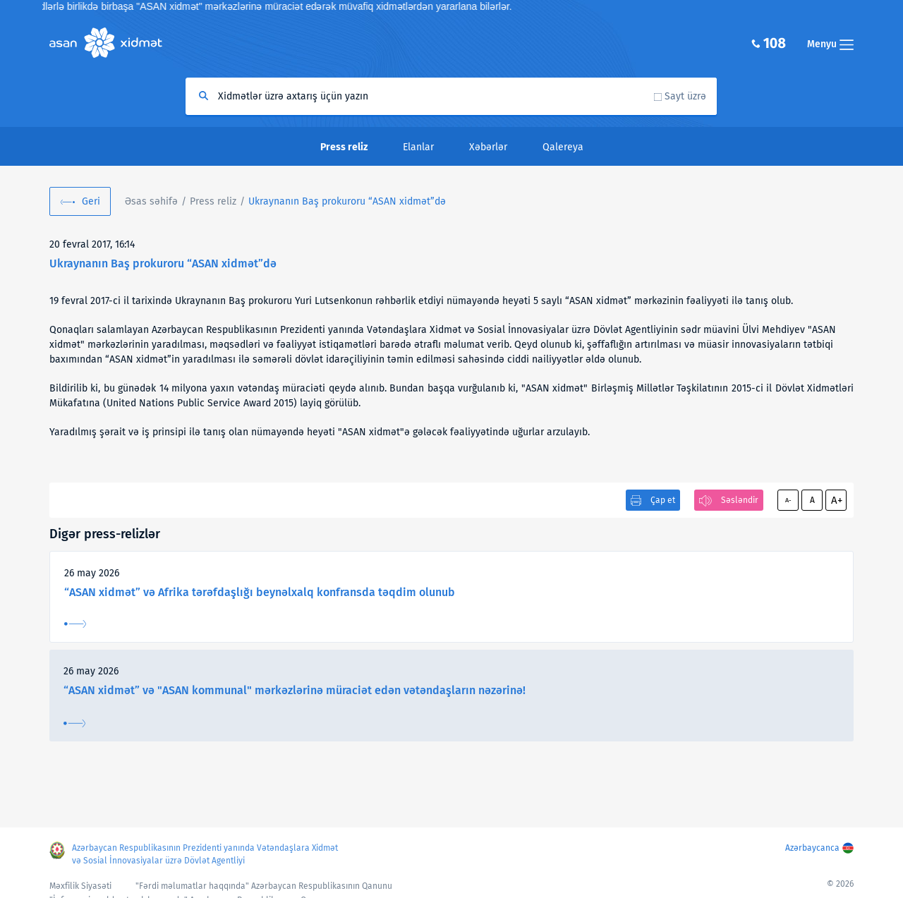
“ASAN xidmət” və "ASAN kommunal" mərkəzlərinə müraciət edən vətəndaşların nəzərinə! (294, 690)
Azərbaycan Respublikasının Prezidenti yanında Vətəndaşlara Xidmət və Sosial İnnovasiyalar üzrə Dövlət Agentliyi (205, 854)
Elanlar (418, 147)
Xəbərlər (488, 147)
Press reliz (213, 201)
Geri (91, 201)
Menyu (830, 44)
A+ (836, 500)
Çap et (662, 500)
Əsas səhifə (151, 201)
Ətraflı (75, 624)
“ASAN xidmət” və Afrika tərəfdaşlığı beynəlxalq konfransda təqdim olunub (259, 592)
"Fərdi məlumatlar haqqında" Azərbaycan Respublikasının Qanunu (263, 886)
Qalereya (563, 147)
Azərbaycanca (812, 848)
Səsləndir (739, 500)
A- (788, 500)
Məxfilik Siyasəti (80, 886)
